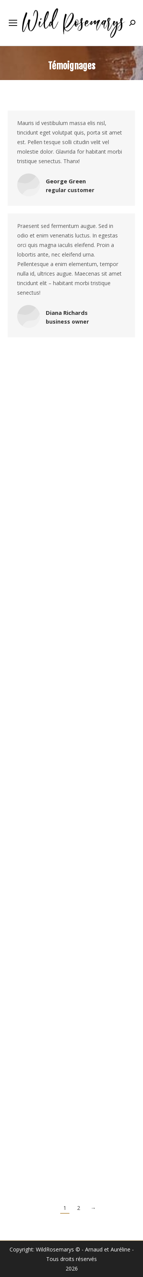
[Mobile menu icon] (13, 23)
